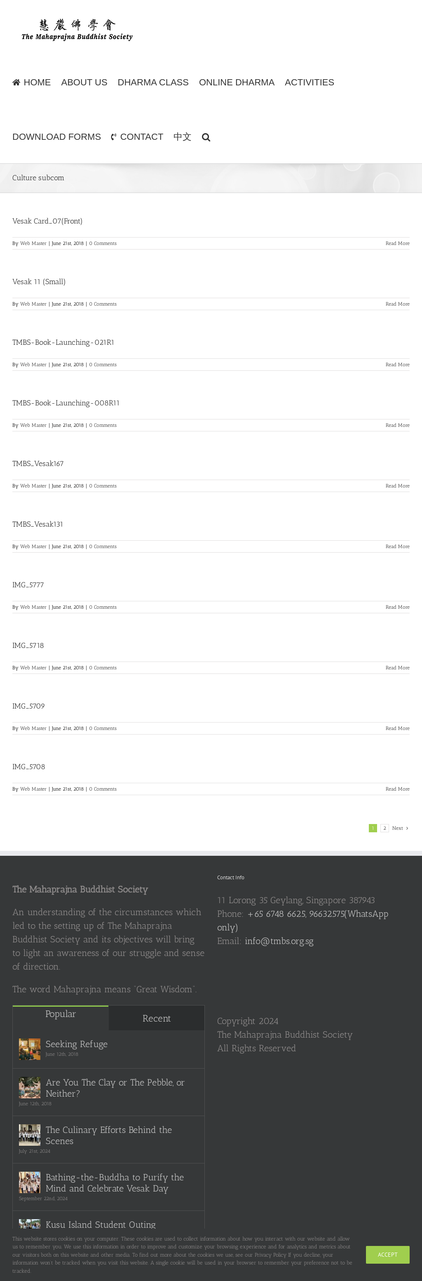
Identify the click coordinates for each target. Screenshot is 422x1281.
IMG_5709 (28, 706)
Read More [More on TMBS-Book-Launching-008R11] (398, 425)
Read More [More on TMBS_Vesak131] (398, 546)
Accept (388, 1254)
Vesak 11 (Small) (39, 281)
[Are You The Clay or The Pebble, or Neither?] (29, 1087)
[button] (206, 136)
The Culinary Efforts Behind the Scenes (109, 1135)
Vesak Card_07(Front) (47, 221)
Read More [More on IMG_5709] (398, 728)
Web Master (33, 243)
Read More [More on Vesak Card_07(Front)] (398, 243)
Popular (60, 1014)
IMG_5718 (28, 645)
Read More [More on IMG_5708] (398, 789)
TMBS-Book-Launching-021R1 (63, 342)
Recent (157, 1018)
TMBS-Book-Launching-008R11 (66, 402)
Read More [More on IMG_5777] (398, 607)
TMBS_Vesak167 (38, 463)
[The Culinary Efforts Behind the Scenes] (29, 1135)
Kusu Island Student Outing (101, 1224)
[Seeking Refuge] (29, 1049)
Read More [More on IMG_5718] (398, 668)
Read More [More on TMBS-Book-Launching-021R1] (398, 364)
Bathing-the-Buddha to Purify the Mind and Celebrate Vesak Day (115, 1183)
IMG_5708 (28, 766)
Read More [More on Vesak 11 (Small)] (398, 304)
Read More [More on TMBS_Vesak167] (398, 486)
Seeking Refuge (77, 1044)
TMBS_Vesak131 (37, 524)
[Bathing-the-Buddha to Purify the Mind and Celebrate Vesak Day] (29, 1182)
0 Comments (103, 243)
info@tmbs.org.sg (279, 941)
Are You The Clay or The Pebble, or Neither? (115, 1088)
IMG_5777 (28, 584)
